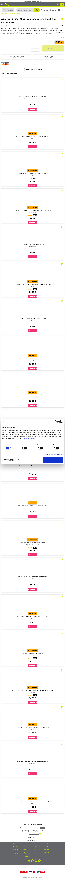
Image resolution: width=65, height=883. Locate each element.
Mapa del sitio (26, 856)
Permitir (53, 460)
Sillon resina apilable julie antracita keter (32, 395)
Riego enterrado (16, 13)
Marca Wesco (47, 852)
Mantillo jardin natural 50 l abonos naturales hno (33, 96)
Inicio (2, 13)
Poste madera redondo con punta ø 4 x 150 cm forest (33, 318)
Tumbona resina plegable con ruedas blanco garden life (32, 761)
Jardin (6, 13)
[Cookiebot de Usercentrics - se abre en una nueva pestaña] (55, 422)
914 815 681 (35, 837)
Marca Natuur (47, 849)
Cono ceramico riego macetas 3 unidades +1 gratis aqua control (32, 210)
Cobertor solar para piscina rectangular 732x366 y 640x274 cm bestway (32, 690)
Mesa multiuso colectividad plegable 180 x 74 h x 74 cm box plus (32, 801)
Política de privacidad (15, 850)
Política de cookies (15, 854)
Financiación (37, 846)
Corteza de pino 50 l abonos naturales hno (32, 542)
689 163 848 (35, 840)
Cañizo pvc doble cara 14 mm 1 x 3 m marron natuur (32, 466)
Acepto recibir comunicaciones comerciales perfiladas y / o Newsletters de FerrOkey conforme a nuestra (32, 832)
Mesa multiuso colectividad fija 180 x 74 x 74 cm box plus (32, 136)
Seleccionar (32, 460)
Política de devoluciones (26, 853)
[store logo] (5, 4)
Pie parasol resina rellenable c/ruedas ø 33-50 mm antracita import (32, 284)
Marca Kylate (47, 844)
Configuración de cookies (52, 455)
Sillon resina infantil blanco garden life (32, 244)
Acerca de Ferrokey (36, 850)
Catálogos (36, 844)
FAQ (14, 844)
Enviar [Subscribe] (42, 828)
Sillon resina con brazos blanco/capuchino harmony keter (32, 727)
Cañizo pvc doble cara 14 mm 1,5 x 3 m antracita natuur (32, 505)
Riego (10, 13)
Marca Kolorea (47, 846)
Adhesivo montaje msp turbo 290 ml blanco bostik (32, 576)
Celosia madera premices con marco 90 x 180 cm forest (32, 358)
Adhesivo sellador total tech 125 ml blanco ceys (32, 173)
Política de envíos (25, 848)
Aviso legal (15, 846)
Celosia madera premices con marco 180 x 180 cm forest (32, 616)
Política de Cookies (29, 439)
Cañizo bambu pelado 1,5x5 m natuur (32, 653)
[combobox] (28, 10)
